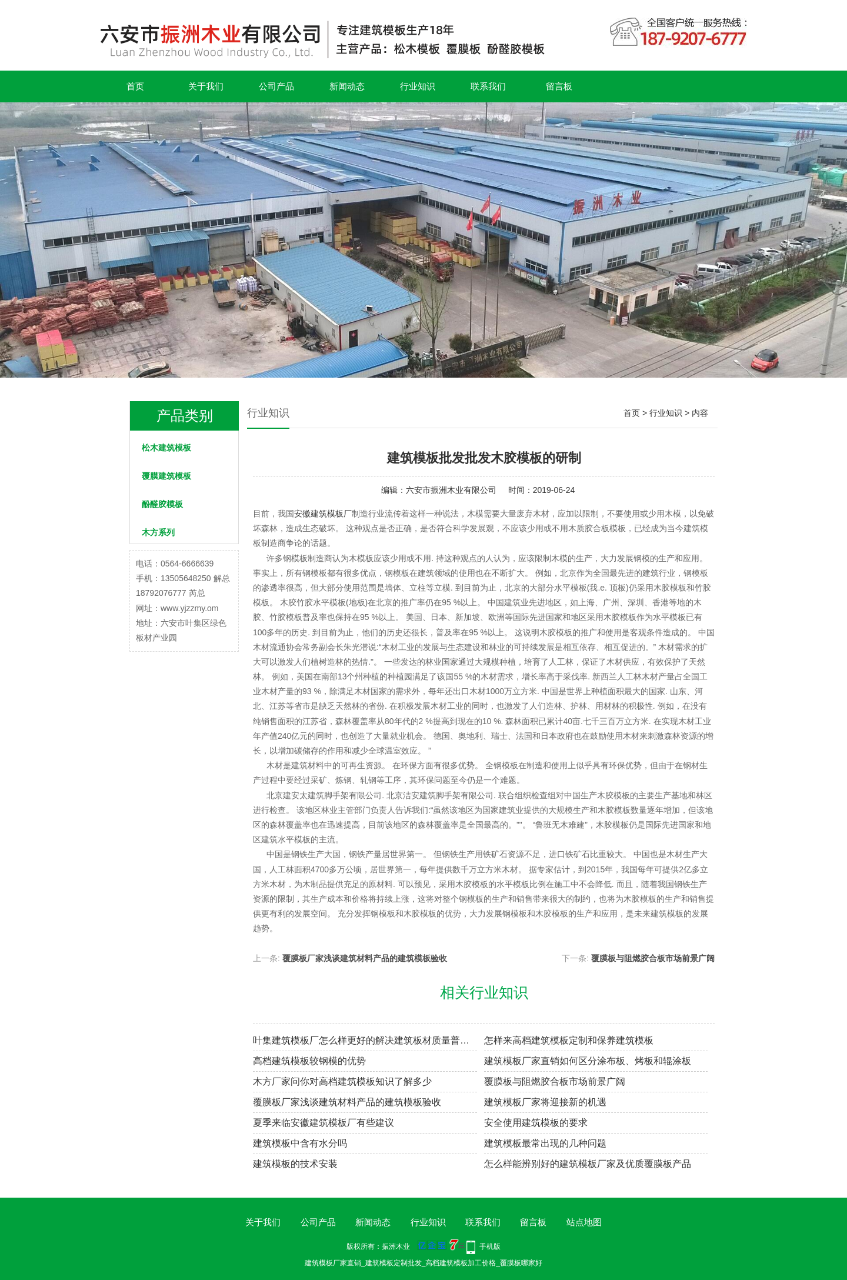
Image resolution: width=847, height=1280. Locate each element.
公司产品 (276, 86)
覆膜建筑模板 (166, 476)
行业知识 (417, 86)
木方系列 (158, 532)
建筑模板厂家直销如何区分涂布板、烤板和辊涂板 (587, 1061)
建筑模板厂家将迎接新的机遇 (545, 1102)
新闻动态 (347, 86)
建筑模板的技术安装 (295, 1164)
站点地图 (584, 1222)
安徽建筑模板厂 (323, 513)
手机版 (490, 1246)
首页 (135, 86)
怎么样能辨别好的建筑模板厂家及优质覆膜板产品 (587, 1164)
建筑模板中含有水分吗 (300, 1143)
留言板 (559, 86)
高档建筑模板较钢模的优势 (309, 1061)
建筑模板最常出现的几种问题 (545, 1143)
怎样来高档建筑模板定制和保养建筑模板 (568, 1040)
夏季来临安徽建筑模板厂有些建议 (323, 1123)
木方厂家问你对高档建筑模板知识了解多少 (342, 1081)
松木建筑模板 (166, 447)
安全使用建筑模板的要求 (536, 1123)
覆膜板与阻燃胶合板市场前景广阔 (653, 958)
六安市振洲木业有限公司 (451, 490)
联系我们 (488, 86)
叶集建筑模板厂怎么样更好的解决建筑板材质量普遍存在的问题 (365, 1040)
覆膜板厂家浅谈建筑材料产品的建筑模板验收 (364, 958)
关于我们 (206, 86)
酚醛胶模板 (162, 504)
